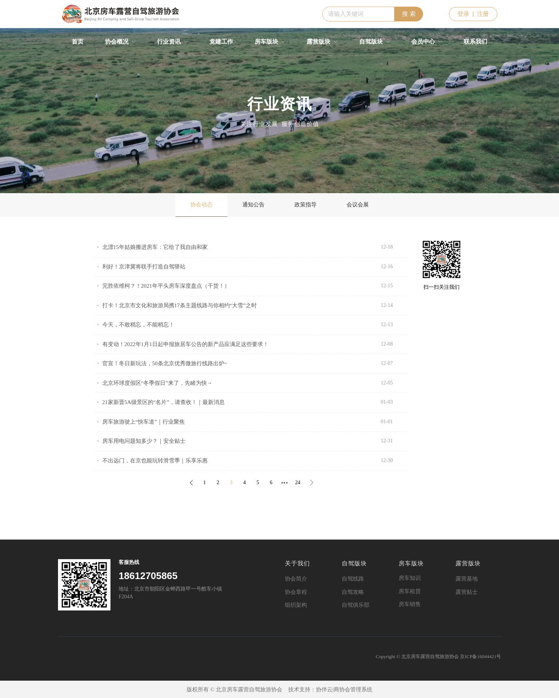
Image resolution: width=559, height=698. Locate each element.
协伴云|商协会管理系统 (344, 689)
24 (297, 482)
